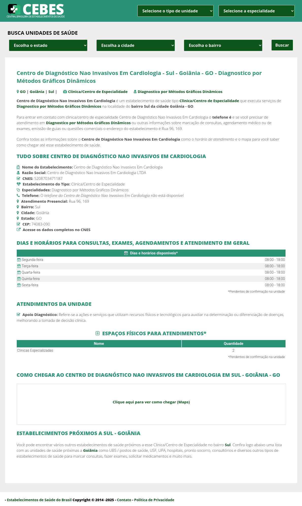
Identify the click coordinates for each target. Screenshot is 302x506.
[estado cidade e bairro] (48, 45)
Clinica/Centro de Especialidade (98, 91)
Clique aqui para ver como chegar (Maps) (151, 401)
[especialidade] (257, 11)
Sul (51, 91)
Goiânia (37, 91)
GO (23, 91)
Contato (124, 499)
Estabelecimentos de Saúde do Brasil (39, 499)
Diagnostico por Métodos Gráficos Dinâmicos (180, 91)
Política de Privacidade (154, 499)
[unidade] (175, 11)
